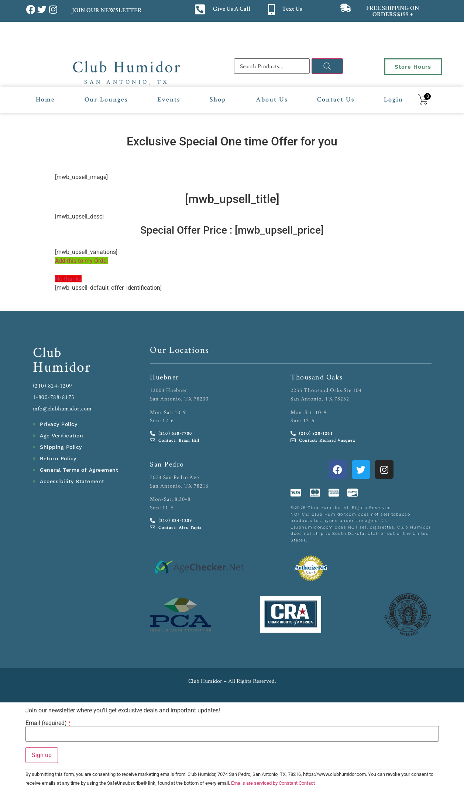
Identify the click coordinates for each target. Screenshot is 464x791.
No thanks (68, 278)
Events (168, 100)
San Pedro (167, 464)
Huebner (164, 377)
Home (45, 100)
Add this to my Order (81, 260)
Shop (218, 100)
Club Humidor (126, 66)
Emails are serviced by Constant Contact (273, 783)
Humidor (62, 366)
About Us (272, 100)
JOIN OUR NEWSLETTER (106, 11)
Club (47, 352)
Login (393, 100)
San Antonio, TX (126, 82)
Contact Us (335, 100)
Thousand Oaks (317, 377)
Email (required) (48, 723)
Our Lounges (106, 100)
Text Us (292, 9)
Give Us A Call (231, 9)
